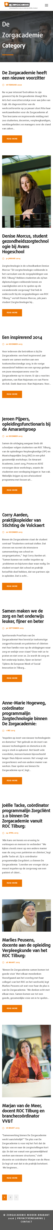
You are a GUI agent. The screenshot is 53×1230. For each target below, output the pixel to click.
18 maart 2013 (13, 1128)
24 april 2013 (12, 833)
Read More (12, 139)
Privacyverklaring (30, 1218)
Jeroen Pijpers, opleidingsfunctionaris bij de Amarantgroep (26, 424)
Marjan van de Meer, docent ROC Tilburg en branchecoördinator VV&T (23, 1114)
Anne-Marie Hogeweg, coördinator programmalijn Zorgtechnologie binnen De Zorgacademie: (24, 713)
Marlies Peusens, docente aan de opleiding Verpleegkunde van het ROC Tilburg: (26, 948)
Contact (26, 1222)
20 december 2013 (14, 344)
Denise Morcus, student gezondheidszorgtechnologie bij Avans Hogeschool (25, 244)
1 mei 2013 (10, 730)
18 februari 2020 (14, 85)
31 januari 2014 (13, 258)
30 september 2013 (15, 628)
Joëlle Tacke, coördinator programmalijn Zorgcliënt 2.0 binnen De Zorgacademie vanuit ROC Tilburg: (26, 816)
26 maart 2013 (13, 962)
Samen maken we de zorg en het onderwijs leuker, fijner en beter (23, 616)
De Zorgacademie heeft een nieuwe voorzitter (24, 76)
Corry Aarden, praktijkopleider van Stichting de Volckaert (23, 520)
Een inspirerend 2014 (22, 337)
